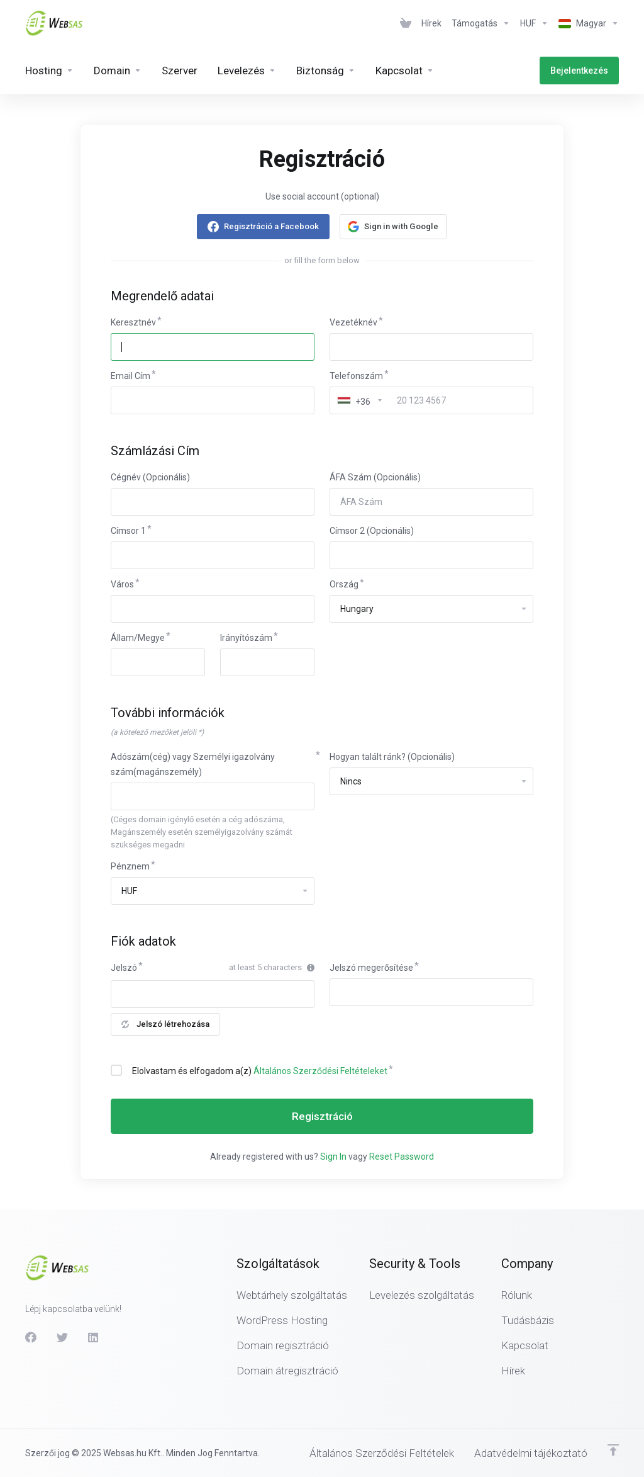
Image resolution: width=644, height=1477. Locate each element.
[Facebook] (31, 1337)
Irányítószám (246, 638)
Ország (344, 584)
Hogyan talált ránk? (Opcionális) (392, 757)
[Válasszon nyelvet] (586, 23)
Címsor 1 (128, 531)
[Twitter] (62, 1337)
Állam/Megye (138, 638)
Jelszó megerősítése (371, 968)
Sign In (333, 1157)
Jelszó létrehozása (165, 1024)
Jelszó (124, 968)
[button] (393, 226)
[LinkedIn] (93, 1337)
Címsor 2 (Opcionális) (372, 531)
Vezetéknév (353, 322)
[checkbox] (116, 1070)
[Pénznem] (534, 23)
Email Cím (130, 376)
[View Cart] (405, 23)
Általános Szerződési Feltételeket (320, 1071)
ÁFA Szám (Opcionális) (375, 477)
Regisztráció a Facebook (271, 226)
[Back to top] (613, 1450)
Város (122, 584)
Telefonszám (356, 376)
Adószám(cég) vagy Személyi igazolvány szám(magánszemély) (193, 764)
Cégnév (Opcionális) (150, 477)
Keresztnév (133, 322)
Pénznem (130, 866)
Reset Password (401, 1157)
